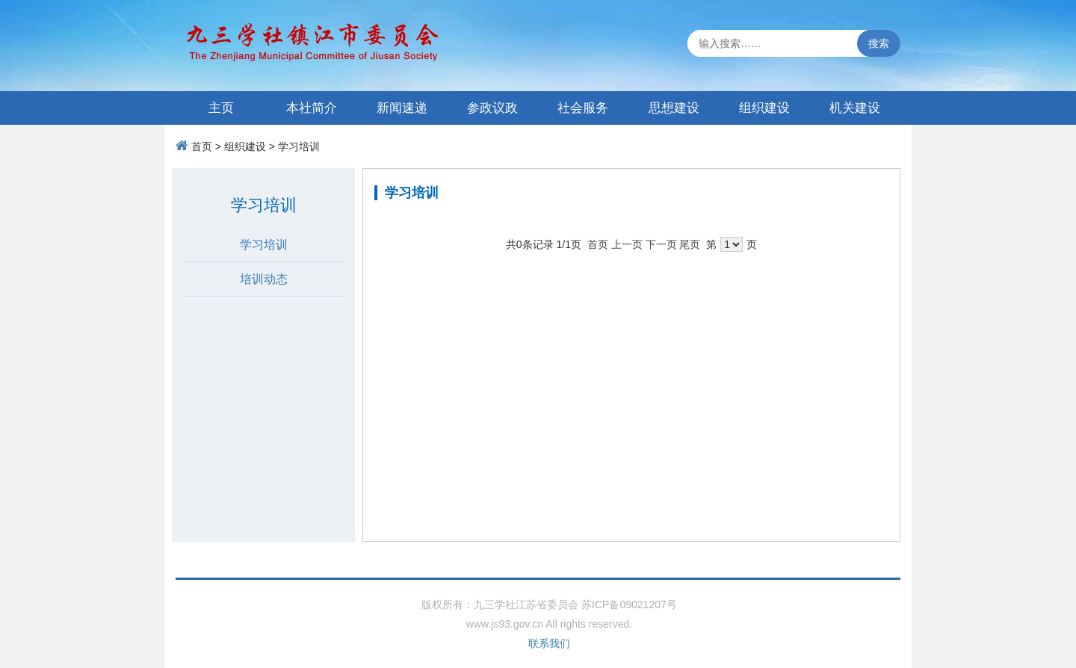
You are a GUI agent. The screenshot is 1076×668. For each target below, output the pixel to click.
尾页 (689, 244)
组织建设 (764, 108)
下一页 (661, 244)
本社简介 (311, 108)
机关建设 (854, 108)
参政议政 (492, 108)
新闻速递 (402, 108)
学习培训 (299, 146)
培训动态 (264, 279)
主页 (221, 108)
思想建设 (674, 108)
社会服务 (582, 108)
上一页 (627, 244)
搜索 (878, 43)
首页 (201, 146)
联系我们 (549, 643)
